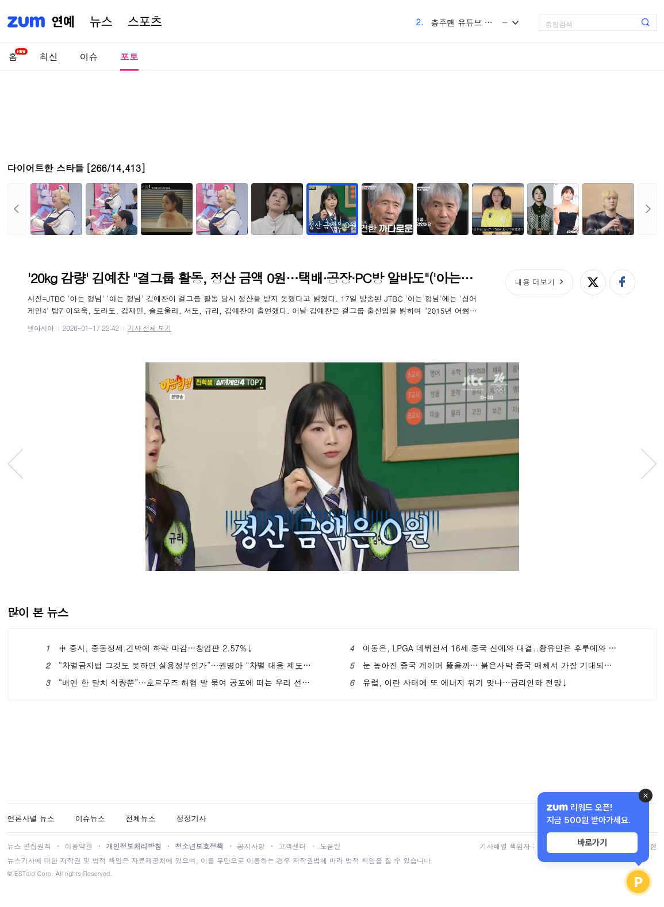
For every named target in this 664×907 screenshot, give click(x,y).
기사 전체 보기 (149, 328)
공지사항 (251, 846)
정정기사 (191, 818)
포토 (129, 56)
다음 (647, 209)
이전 (16, 209)
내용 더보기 (535, 281)
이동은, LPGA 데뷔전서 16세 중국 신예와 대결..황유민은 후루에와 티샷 (484, 648)
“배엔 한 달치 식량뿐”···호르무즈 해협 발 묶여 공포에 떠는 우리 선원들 (180, 682)
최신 (49, 56)
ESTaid (24, 873)
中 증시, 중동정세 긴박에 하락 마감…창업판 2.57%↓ (149, 648)
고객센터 (292, 846)
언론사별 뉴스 (31, 818)
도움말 (330, 846)
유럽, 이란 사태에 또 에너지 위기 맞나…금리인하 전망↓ (459, 682)
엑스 (593, 282)
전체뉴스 (141, 818)
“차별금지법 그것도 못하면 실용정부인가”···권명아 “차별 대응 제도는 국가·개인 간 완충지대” (180, 665)
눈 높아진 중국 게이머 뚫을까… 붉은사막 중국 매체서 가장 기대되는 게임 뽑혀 (484, 665)
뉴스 (101, 21)
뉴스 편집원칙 (29, 846)
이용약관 (79, 846)
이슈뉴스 (90, 818)
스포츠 (145, 21)
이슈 (89, 56)
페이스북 (622, 282)
